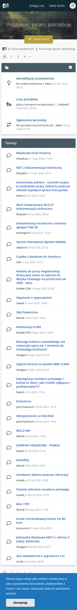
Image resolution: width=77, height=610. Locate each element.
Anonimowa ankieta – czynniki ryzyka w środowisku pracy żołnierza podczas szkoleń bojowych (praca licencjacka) (43, 186)
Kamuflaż (22, 460)
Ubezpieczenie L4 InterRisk (35, 416)
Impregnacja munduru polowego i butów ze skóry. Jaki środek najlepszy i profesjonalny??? (43, 382)
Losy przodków (27, 99)
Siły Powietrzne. (27, 312)
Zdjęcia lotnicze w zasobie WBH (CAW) (42, 364)
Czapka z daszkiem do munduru (38, 256)
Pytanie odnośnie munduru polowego (42, 489)
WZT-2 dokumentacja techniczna (39, 168)
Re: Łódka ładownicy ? (30, 83)
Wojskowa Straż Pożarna (33, 153)
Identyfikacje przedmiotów (35, 78)
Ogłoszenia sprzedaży (31, 120)
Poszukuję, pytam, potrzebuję (57, 49)
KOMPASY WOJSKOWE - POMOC (38, 445)
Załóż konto (57, 6)
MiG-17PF (22, 504)
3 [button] (18, 56)
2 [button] (11, 56)
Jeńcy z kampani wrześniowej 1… (36, 104)
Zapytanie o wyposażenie (34, 297)
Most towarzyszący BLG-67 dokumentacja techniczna (35, 207)
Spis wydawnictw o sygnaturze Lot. (41, 556)
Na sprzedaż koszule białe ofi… (35, 125)
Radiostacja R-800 (28, 327)
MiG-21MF (23, 431)
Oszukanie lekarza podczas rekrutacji (42, 475)
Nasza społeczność (22, 49)
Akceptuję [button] (20, 602)
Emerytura (23, 401)
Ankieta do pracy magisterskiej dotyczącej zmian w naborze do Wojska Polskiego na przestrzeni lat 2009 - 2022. (41, 277)
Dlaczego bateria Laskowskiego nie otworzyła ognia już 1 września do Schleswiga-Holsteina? (40, 345)
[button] (18, 593)
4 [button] (24, 56)
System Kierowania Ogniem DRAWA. (41, 242)
